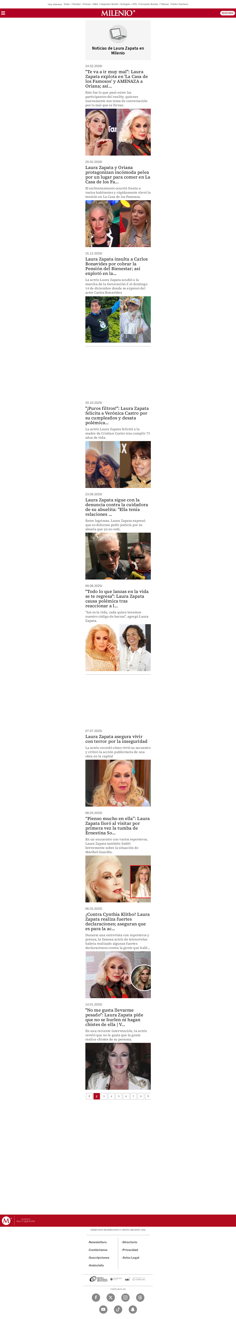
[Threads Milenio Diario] (140, 1297)
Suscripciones (99, 1257)
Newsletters (98, 1242)
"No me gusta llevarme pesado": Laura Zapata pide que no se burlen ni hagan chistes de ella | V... (114, 1017)
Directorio (130, 1242)
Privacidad (130, 1250)
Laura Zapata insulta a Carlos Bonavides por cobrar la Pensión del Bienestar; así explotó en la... (116, 266)
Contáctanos (98, 1250)
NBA (95, 4)
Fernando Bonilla (148, 4)
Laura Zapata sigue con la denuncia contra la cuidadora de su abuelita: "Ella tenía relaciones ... (116, 507)
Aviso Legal (131, 1257)
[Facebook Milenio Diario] (96, 1297)
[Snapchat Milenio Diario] (133, 1309)
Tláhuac (164, 4)
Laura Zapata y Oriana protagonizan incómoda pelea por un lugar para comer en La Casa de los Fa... (117, 174)
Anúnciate (96, 1265)
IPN (135, 4)
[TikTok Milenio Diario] (118, 1309)
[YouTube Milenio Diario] (103, 1309)
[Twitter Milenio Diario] (111, 1297)
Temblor (76, 4)
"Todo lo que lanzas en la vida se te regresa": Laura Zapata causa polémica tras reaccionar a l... (117, 598)
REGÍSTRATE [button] (227, 13)
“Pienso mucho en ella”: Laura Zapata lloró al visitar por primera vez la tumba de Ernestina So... (117, 825)
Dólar (67, 4)
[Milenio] (118, 13)
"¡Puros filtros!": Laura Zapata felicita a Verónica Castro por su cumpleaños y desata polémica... (117, 415)
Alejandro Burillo (109, 4)
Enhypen (126, 4)
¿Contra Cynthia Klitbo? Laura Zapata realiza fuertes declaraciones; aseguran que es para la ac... (117, 921)
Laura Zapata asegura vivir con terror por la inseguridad (116, 738)
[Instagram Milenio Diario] (125, 1297)
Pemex (87, 4)
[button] (3, 14)
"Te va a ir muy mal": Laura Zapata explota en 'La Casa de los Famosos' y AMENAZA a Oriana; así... (116, 79)
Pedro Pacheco (179, 4)
